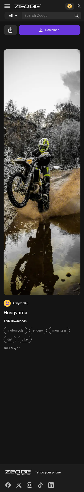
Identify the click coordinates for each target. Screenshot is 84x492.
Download (48, 30)
